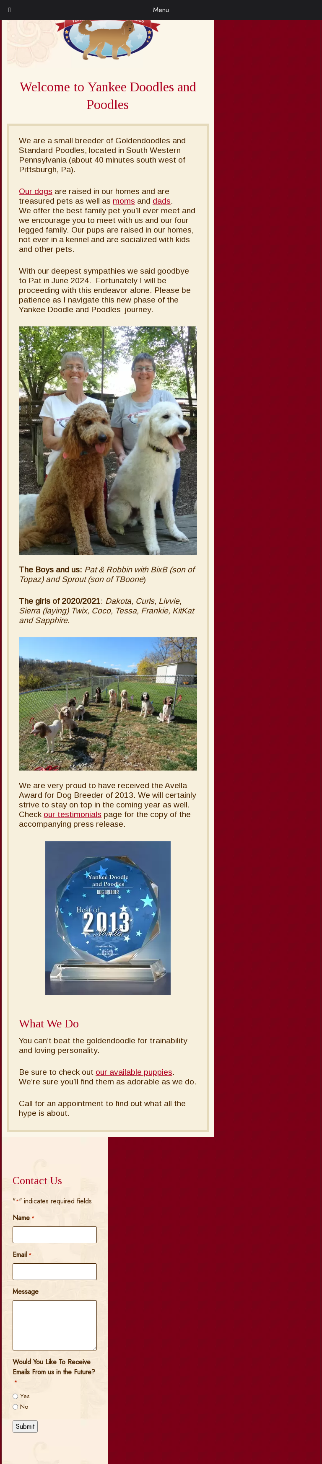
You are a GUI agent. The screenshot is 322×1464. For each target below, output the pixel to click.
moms (124, 201)
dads (162, 201)
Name (23, 1218)
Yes (25, 1396)
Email (22, 1255)
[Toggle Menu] (9, 10)
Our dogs (35, 191)
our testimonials (72, 814)
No (24, 1406)
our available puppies (134, 1072)
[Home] (107, 57)
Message (26, 1291)
